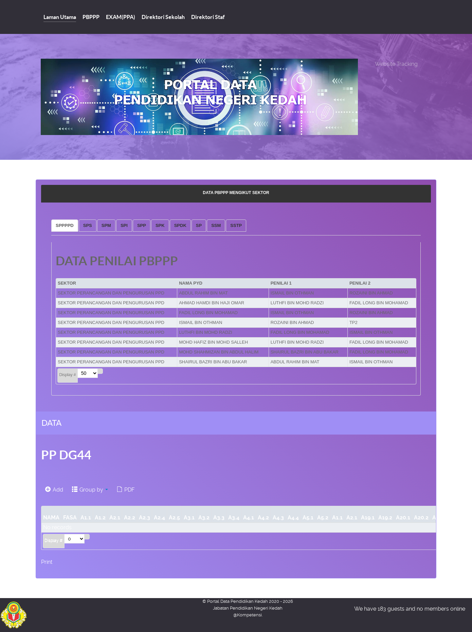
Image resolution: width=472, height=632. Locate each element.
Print (46, 562)
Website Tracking (396, 64)
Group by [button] (90, 489)
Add (54, 489)
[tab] (64, 225)
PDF (125, 489)
